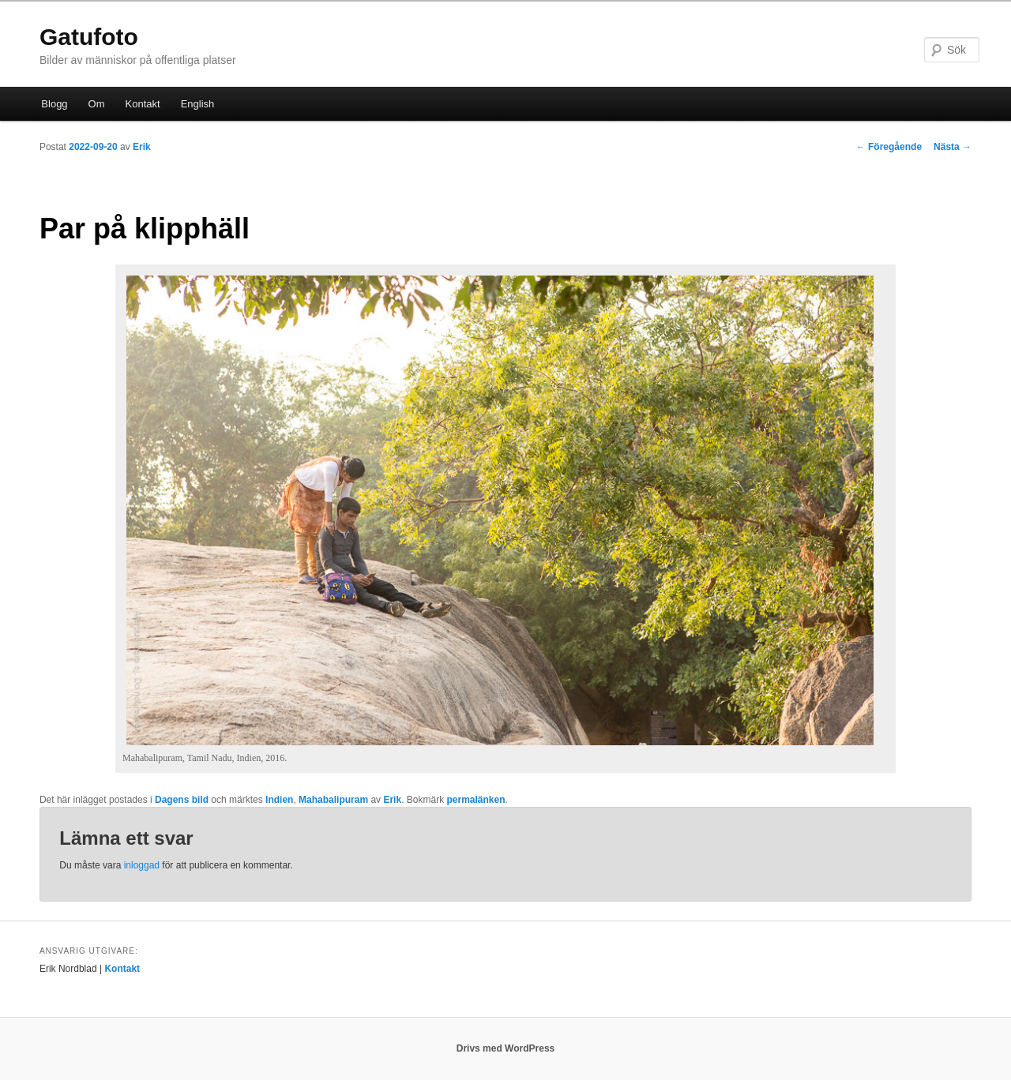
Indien (279, 799)
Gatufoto (88, 37)
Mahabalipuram (333, 799)
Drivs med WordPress (506, 1048)
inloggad (142, 865)
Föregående (889, 146)
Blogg (54, 104)
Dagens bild (182, 799)
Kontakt (143, 104)
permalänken (475, 799)
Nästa (953, 146)
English (198, 104)
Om (96, 104)
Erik (142, 146)
